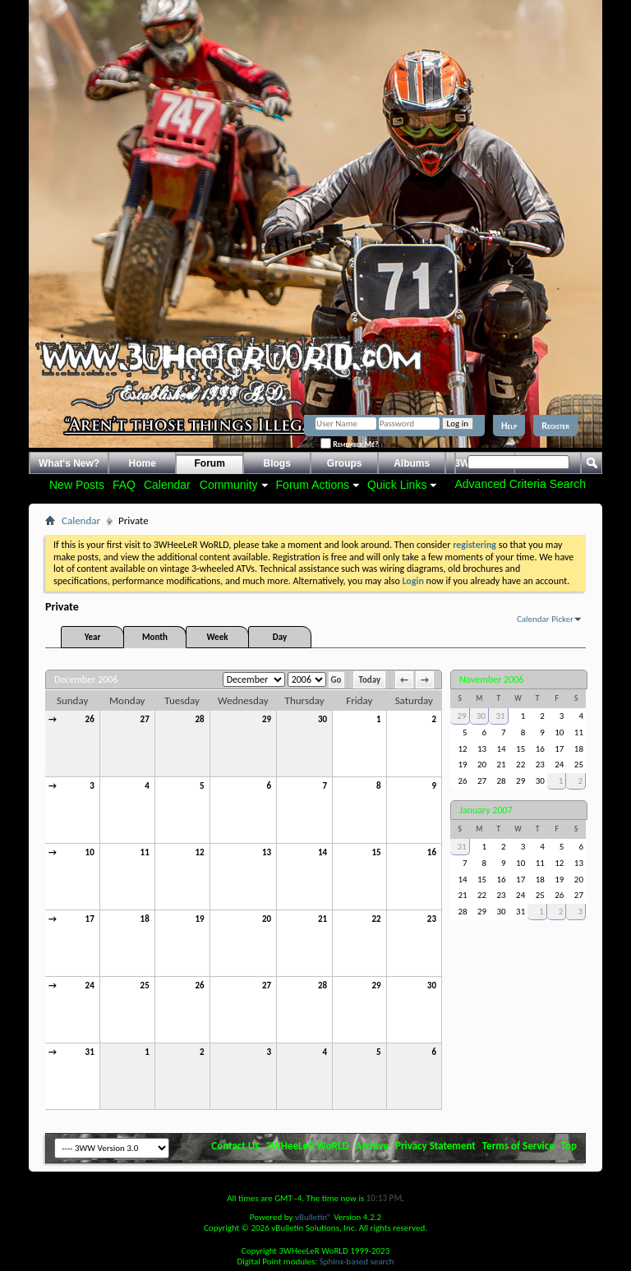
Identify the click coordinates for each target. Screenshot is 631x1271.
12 (199, 852)
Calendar (167, 484)
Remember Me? (349, 444)
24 (89, 985)
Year (93, 637)
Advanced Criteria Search (520, 483)
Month (155, 637)
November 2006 (491, 679)
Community (229, 484)
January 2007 (486, 810)
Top (569, 1146)
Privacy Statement (435, 1146)
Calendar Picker (545, 619)
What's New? (69, 463)
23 (431, 919)
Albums (412, 463)
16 (431, 852)
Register (555, 425)
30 (322, 719)
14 (322, 852)
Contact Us (235, 1146)
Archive (372, 1146)
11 (145, 852)
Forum (210, 463)
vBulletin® (313, 1217)
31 (89, 1052)
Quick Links (396, 484)
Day (280, 637)
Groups (344, 463)
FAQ (124, 484)
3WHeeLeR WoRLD (306, 1146)
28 (199, 719)
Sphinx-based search (357, 1261)
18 (145, 919)
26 (89, 719)
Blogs (277, 463)
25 (145, 985)
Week (217, 637)
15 (375, 852)
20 (266, 919)
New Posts (76, 484)
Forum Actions (312, 484)
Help (509, 425)
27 (145, 719)
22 (375, 919)
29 (266, 719)
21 (322, 919)
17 (89, 919)
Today (369, 680)
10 (89, 852)
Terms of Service (518, 1146)
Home (142, 463)
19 (199, 919)
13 (266, 852)
